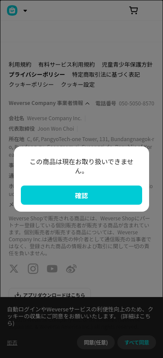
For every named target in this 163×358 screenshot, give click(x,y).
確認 (81, 195)
